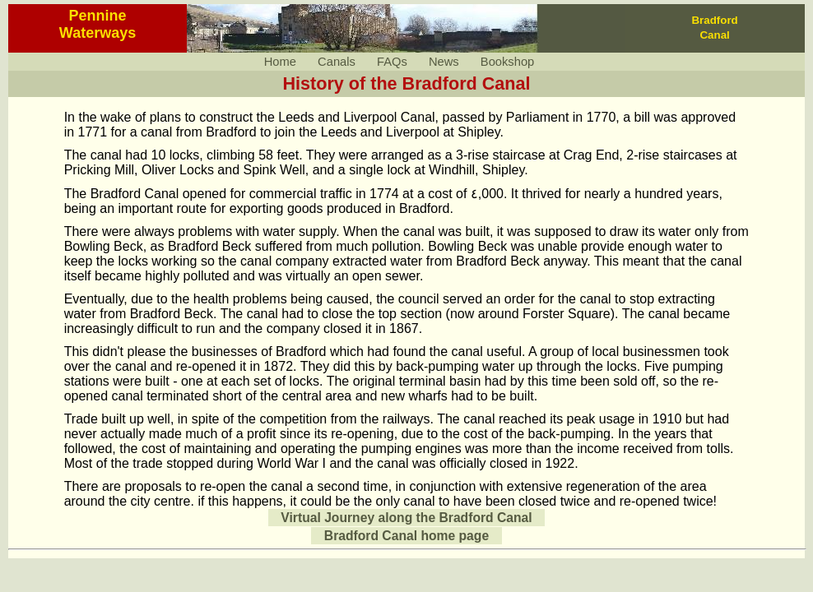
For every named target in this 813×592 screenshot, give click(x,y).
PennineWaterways (97, 24)
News (444, 61)
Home (280, 61)
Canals (336, 61)
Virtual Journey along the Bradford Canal (406, 518)
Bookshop (507, 61)
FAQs (392, 61)
